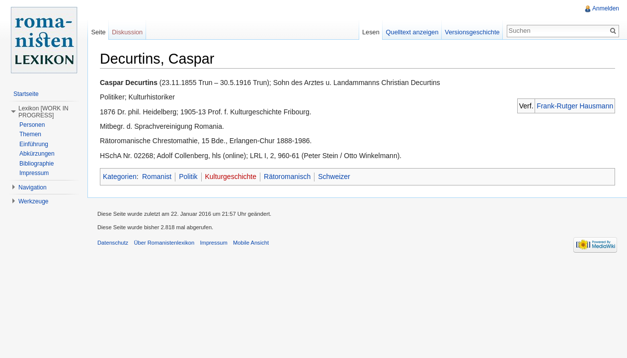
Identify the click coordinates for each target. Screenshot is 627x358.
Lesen (371, 32)
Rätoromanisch (287, 176)
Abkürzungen (37, 153)
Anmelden (605, 8)
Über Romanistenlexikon (164, 243)
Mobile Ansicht (251, 243)
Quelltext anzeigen (412, 32)
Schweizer (334, 176)
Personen (32, 124)
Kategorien (120, 176)
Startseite (26, 93)
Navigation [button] (32, 187)
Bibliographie (36, 163)
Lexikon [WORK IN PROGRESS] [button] (43, 112)
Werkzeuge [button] (33, 201)
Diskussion (127, 32)
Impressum (34, 173)
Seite (98, 32)
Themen (30, 134)
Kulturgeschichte (231, 176)
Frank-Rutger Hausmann (575, 106)
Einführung (33, 144)
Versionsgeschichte (472, 32)
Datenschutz (112, 243)
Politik (188, 176)
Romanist (156, 176)
